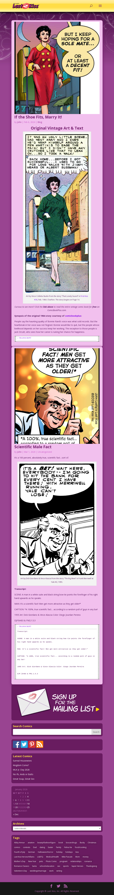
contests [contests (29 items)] (26, 847)
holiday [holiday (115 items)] (59, 852)
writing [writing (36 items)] (59, 871)
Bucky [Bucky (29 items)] (82, 842)
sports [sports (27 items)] (66, 866)
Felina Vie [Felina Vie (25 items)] (68, 847)
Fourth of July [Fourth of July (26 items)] (19, 852)
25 (28, 807)
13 (16, 803)
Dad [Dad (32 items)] (35, 847)
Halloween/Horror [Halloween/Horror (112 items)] (45, 852)
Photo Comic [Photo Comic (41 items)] (51, 861)
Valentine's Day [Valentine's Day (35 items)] (20, 871)
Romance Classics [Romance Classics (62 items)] (21, 866)
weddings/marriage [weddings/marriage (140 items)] (38, 871)
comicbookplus (73, 315)
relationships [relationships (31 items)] (75, 861)
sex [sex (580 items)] (58, 866)
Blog (40, 122)
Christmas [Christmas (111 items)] (92, 842)
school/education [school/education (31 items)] (47, 866)
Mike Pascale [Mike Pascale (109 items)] (67, 857)
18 (28, 803)
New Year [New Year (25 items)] (32, 861)
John (19, 122)
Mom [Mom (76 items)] (77, 857)
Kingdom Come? (21, 765)
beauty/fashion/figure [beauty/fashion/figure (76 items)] (46, 842)
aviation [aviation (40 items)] (31, 842)
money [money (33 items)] (85, 857)
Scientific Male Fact (33, 446)
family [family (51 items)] (58, 847)
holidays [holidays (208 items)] (69, 852)
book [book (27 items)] (60, 842)
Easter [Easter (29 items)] (50, 847)
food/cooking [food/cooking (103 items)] (80, 847)
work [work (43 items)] (51, 871)
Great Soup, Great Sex (23, 778)
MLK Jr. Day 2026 (21, 769)
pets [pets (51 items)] (41, 861)
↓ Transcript (24, 338)
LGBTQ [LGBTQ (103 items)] (40, 857)
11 (28, 800)
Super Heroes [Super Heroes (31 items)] (77, 866)
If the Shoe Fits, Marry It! (38, 117)
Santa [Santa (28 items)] (34, 866)
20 (16, 807)
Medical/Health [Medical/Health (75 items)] (52, 857)
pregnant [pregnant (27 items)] (63, 861)
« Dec (16, 814)
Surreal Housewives (22, 760)
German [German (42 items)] (31, 852)
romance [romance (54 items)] (88, 861)
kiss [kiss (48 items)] (77, 852)
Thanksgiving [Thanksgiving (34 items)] (91, 866)
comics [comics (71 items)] (17, 847)
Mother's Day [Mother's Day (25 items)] (19, 861)
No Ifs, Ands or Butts (23, 774)
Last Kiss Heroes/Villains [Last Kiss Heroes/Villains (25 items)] (24, 857)
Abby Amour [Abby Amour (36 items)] (19, 842)
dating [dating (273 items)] (42, 847)
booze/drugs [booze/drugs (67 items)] (71, 842)
